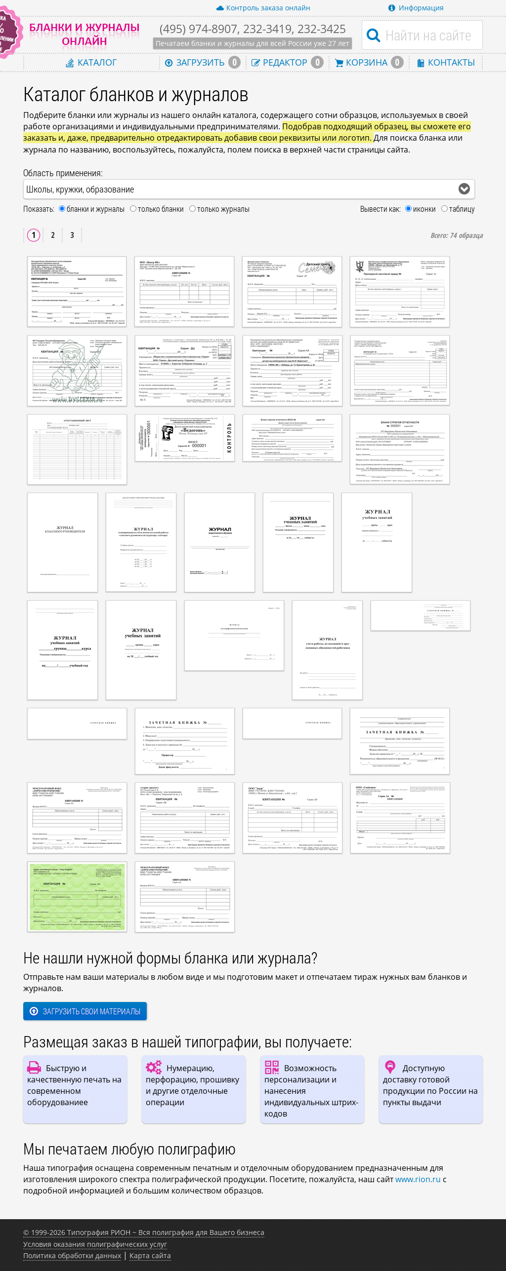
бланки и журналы (96, 208)
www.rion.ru (418, 1179)
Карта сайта (150, 1255)
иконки (424, 208)
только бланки (161, 208)
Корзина (369, 62)
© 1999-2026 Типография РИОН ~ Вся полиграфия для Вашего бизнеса (143, 1232)
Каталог (91, 62)
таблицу (462, 208)
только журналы (223, 208)
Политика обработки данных (72, 1255)
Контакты (446, 62)
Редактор (288, 62)
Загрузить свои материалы (85, 1011)
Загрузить (203, 62)
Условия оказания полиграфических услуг (95, 1244)
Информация (416, 7)
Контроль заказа (263, 8)
